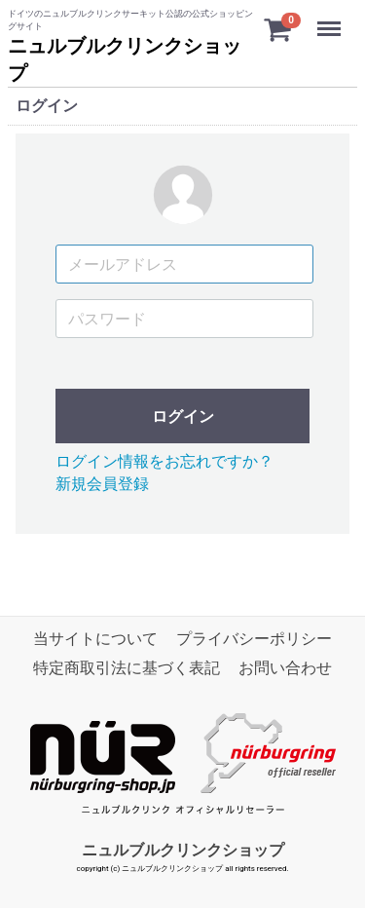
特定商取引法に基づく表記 (126, 669)
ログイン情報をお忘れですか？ (164, 462)
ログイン (183, 417)
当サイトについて (95, 638)
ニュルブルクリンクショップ (183, 850)
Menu (330, 19)
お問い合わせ (285, 669)
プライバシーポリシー (254, 638)
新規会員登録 (102, 483)
